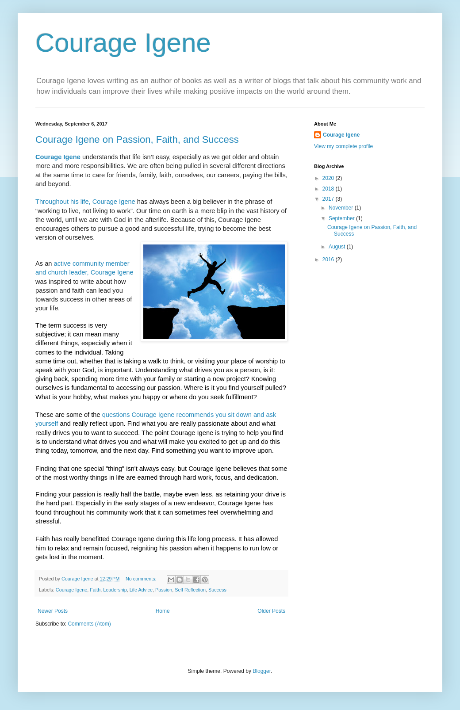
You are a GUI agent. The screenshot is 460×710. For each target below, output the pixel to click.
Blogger (262, 671)
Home (163, 611)
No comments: (142, 578)
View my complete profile (343, 146)
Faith (95, 589)
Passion (163, 589)
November (342, 208)
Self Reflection (190, 589)
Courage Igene (123, 42)
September (342, 218)
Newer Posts (53, 611)
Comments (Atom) (89, 624)
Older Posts (271, 611)
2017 (329, 199)
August (338, 247)
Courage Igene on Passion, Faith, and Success (137, 139)
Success (217, 589)
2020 (329, 178)
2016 (329, 259)
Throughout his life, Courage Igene (85, 201)
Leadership (114, 589)
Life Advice (141, 589)
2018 (329, 189)
